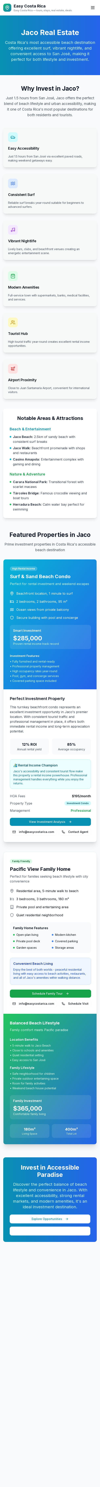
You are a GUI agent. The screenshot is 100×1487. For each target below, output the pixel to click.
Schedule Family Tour (50, 993)
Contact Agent (75, 832)
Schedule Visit (75, 1003)
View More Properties (50, 1231)
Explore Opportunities (50, 1219)
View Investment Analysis (50, 821)
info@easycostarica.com (33, 832)
